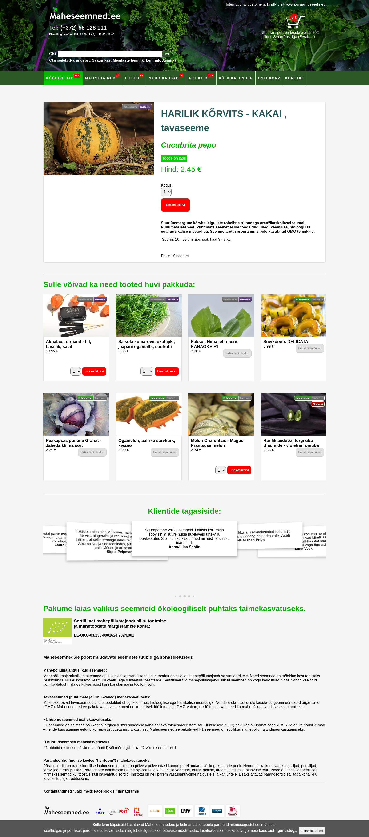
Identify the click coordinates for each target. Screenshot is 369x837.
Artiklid (201, 77)
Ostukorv (269, 78)
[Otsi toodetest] (166, 54)
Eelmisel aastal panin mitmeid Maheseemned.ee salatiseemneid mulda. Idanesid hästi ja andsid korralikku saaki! (62, 539)
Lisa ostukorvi (175, 205)
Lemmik (153, 60)
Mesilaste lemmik (128, 60)
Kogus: (167, 185)
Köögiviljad (63, 77)
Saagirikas (101, 60)
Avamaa (169, 60)
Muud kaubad (166, 77)
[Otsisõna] (111, 54)
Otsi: (53, 54)
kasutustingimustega (278, 831)
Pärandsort (80, 60)
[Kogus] (166, 192)
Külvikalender (236, 78)
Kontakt (294, 78)
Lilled (134, 77)
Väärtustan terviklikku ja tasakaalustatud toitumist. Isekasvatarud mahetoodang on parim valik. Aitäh (251, 535)
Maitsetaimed (102, 77)
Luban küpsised (312, 831)
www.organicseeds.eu (306, 4)
